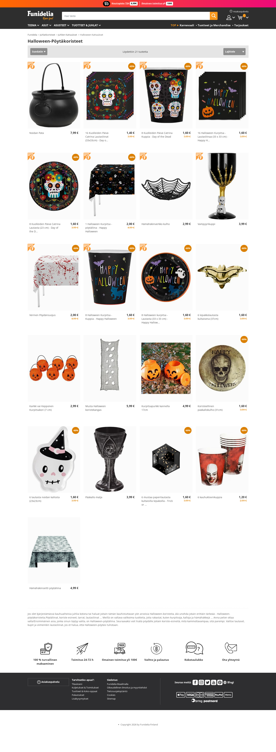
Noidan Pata (36, 133)
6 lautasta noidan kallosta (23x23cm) (44, 499)
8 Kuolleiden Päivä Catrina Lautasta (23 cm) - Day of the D (44, 227)
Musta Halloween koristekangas (95, 407)
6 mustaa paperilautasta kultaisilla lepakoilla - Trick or (157, 501)
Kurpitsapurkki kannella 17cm (156, 407)
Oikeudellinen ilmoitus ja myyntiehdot (127, 687)
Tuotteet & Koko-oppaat (84, 691)
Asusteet (60, 25)
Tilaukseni (77, 684)
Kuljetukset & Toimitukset (85, 687)
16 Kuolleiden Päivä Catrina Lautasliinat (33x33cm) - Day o (96, 136)
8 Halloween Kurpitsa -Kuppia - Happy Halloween (101, 316)
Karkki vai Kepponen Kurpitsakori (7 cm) (41, 407)
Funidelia (32, 34)
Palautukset (78, 695)
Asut (45, 25)
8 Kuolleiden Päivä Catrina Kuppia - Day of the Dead (157, 134)
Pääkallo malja (93, 497)
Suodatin (37, 51)
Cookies (111, 695)
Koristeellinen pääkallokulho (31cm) (210, 407)
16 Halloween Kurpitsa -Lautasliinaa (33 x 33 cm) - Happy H (213, 136)
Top (173, 25)
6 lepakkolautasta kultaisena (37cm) (208, 316)
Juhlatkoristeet (47, 34)
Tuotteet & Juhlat (85, 25)
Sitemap (111, 698)
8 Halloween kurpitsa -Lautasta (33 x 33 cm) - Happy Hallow (155, 318)
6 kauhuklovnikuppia (210, 497)
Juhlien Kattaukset (67, 34)
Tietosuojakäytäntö (117, 691)
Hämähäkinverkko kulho (156, 224)
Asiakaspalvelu (48, 682)
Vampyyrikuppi (206, 224)
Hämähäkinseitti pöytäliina (45, 588)
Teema (32, 25)
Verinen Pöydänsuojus (42, 315)
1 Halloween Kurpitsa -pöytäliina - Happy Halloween (98, 227)
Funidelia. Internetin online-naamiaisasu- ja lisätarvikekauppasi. (40, 15)
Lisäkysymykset (80, 698)
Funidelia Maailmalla (117, 684)
